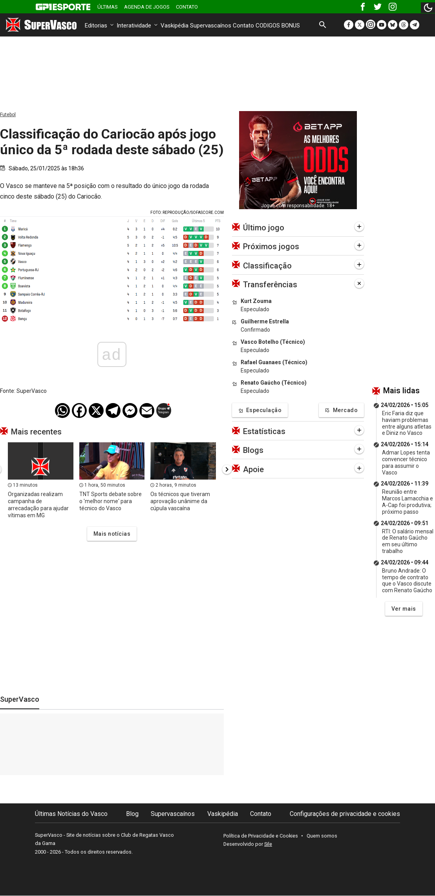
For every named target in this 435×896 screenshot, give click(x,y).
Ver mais (403, 609)
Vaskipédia (174, 25)
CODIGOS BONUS (278, 25)
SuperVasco (19, 699)
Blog (132, 814)
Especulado (255, 309)
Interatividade (138, 25)
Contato (187, 7)
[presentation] (227, 469)
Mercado (341, 410)
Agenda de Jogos (147, 7)
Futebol (8, 114)
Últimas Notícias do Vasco (71, 814)
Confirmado (255, 330)
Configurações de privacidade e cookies (345, 814)
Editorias (100, 25)
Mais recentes (36, 431)
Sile (268, 844)
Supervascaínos (210, 25)
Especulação (259, 410)
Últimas (107, 7)
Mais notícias (112, 534)
